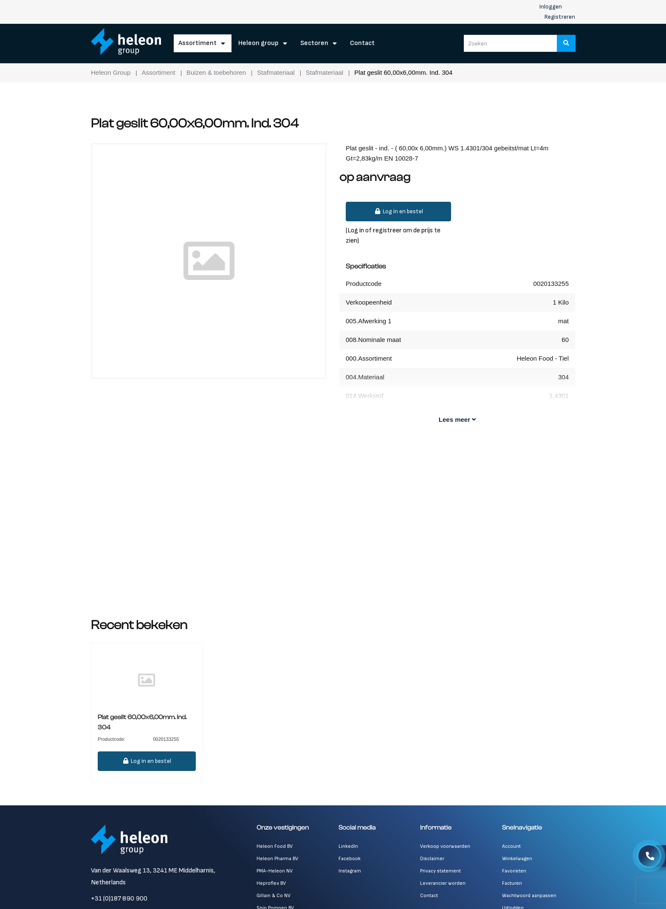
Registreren (560, 16)
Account (511, 846)
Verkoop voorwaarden (445, 846)
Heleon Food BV (275, 846)
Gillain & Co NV (274, 895)
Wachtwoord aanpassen (529, 895)
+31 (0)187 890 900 (119, 899)
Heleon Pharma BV (277, 858)
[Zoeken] (566, 43)
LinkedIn (348, 846)
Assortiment (197, 43)
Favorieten (514, 871)
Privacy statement (440, 871)
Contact (362, 43)
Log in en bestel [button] (398, 211)
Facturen (512, 883)
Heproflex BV (271, 883)
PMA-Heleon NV (275, 871)
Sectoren (314, 43)
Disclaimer (432, 858)
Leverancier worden (443, 883)
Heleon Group (258, 43)
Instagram (350, 871)
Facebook (350, 858)
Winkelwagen (517, 858)
